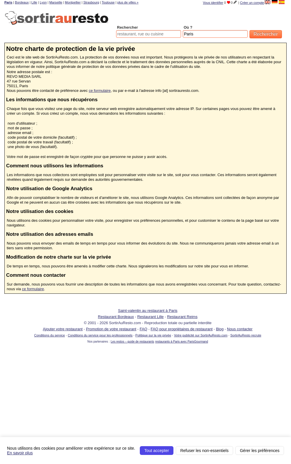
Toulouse (108, 2)
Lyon (43, 2)
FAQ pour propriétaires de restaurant (182, 329)
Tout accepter (156, 450)
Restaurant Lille (150, 317)
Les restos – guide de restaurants (132, 341)
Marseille (55, 2)
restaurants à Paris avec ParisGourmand (181, 341)
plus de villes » (127, 2)
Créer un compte (252, 2)
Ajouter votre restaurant (63, 329)
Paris (8, 2)
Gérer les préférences (259, 450)
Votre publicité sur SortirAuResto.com (201, 335)
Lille (34, 2)
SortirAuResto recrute (245, 335)
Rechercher (127, 27)
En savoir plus (20, 453)
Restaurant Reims (182, 317)
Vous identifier (213, 2)
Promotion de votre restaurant (111, 329)
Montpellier (73, 2)
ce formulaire (100, 90)
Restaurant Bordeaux (116, 317)
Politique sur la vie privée (153, 335)
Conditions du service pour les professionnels (100, 335)
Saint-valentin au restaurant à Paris (147, 310)
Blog (219, 329)
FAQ (143, 329)
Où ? (188, 27)
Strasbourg (91, 2)
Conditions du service (49, 335)
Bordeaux (22, 2)
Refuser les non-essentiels (204, 450)
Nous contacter (239, 329)
